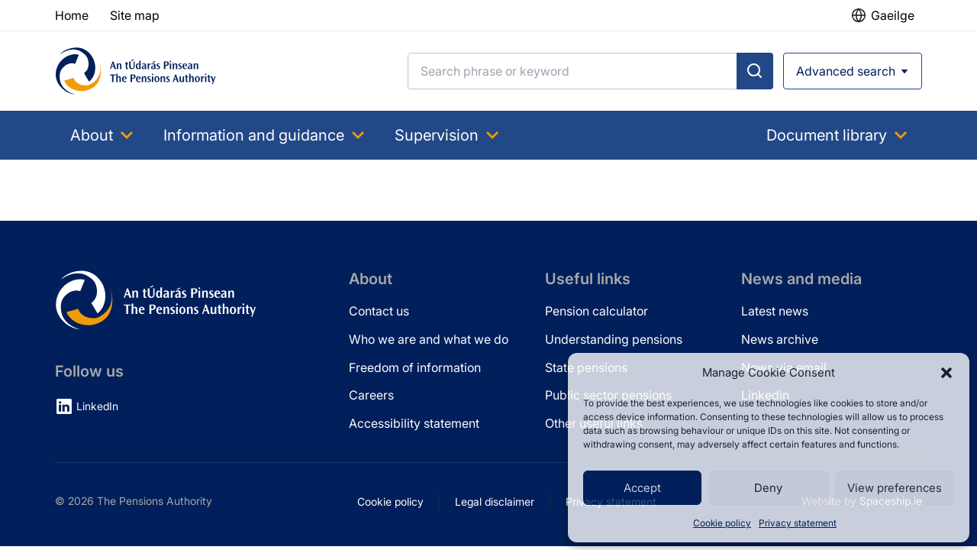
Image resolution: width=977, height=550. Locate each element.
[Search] (572, 71)
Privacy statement (798, 523)
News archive (779, 339)
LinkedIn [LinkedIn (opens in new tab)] (97, 406)
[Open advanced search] (852, 71)
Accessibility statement (414, 423)
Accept (642, 487)
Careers (371, 395)
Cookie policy (722, 523)
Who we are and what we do (428, 339)
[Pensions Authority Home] (136, 71)
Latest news (774, 311)
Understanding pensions (613, 339)
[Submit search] (755, 71)
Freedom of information (415, 367)
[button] (946, 372)
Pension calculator (596, 311)
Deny (768, 487)
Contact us (379, 311)
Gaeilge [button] (892, 15)
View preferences (894, 487)
